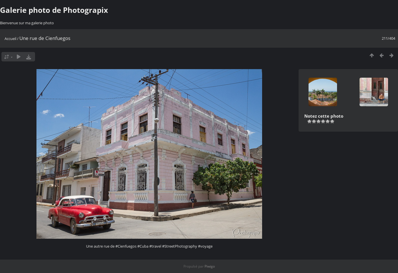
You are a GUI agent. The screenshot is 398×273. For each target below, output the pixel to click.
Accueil (10, 38)
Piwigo (210, 266)
